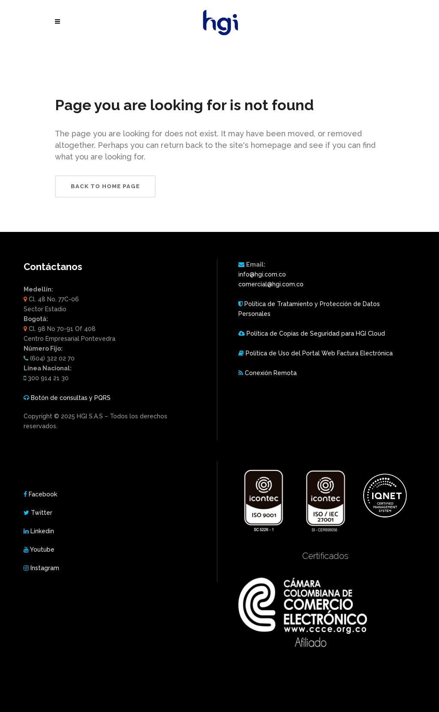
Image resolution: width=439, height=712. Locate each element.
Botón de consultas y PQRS (71, 397)
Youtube (42, 549)
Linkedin (42, 531)
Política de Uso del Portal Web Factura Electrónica (319, 353)
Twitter (41, 512)
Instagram (44, 568)
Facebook (43, 494)
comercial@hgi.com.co (271, 284)
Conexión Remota (271, 373)
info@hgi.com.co (262, 274)
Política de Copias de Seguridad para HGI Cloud (316, 333)
